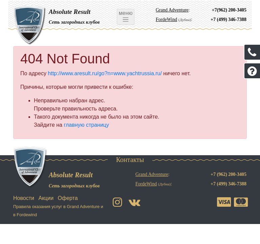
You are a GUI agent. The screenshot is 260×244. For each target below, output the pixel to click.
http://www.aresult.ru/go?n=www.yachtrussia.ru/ (105, 73)
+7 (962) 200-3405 (228, 174)
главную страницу (86, 125)
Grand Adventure (172, 10)
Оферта (68, 198)
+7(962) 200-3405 (229, 10)
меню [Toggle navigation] (125, 16)
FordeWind (166, 19)
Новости (23, 198)
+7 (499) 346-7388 (228, 19)
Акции (45, 198)
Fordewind (27, 214)
